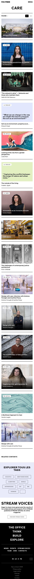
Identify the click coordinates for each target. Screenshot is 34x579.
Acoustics (8, 476)
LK (16, 559)
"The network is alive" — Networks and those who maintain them (14, 94)
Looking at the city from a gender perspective (13, 153)
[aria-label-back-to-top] (31, 559)
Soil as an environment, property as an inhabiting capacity (14, 124)
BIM (28, 486)
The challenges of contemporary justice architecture (15, 266)
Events (13, 548)
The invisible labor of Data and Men (15, 355)
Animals (23, 481)
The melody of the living (9, 183)
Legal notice (17, 571)
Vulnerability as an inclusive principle (16, 211)
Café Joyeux (7, 237)
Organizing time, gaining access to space (15, 384)
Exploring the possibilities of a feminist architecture (16, 62)
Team (9, 550)
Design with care (8, 325)
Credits (17, 575)
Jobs (15, 550)
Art (20, 486)
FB (21, 559)
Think (17, 532)
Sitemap (17, 573)
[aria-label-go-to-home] (5, 2)
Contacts (22, 550)
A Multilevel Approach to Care (11, 415)
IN (13, 559)
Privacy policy (17, 569)
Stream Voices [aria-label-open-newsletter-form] (24, 548)
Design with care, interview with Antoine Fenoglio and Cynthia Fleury (15, 297)
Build (17, 536)
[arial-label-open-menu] (30, 2)
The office (17, 527)
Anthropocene (9, 486)
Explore (17, 540)
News (6, 548)
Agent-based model (23, 476)
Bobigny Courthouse (10, 35)
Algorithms (11, 481)
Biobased (13, 491)
